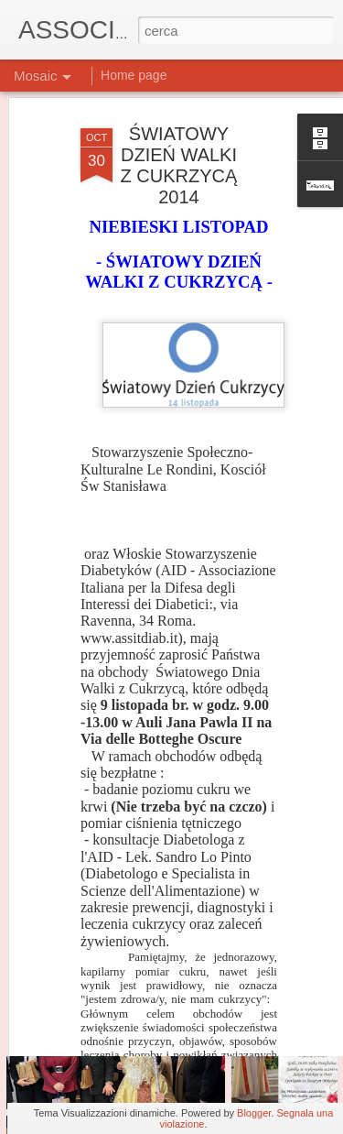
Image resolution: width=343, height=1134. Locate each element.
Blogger (254, 1112)
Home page (133, 75)
